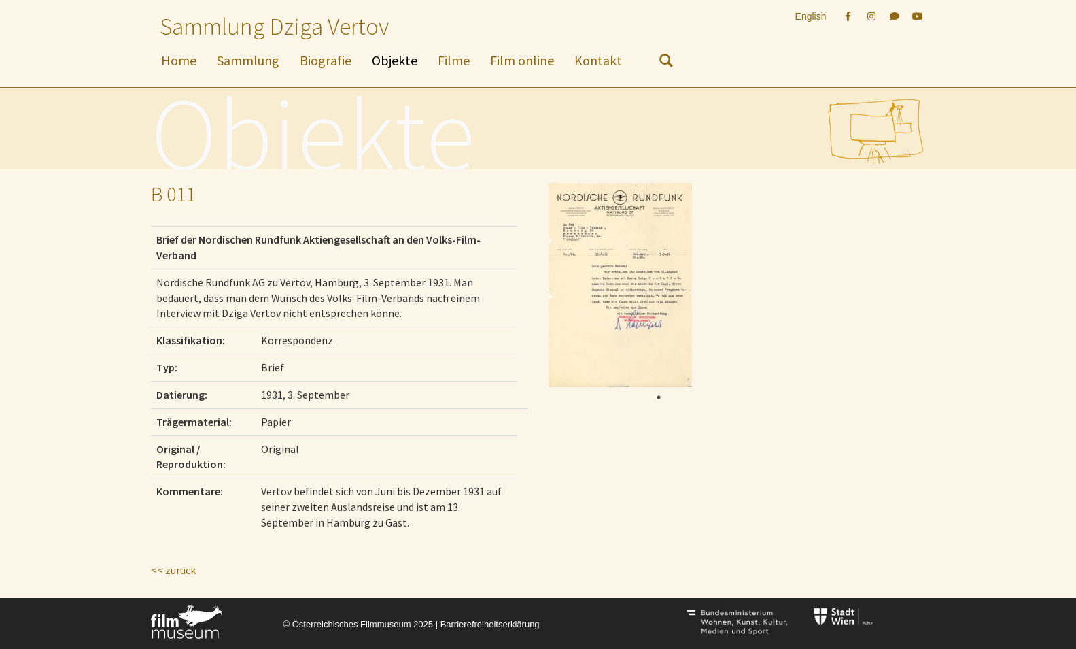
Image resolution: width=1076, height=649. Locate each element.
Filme (454, 60)
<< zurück (173, 570)
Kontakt (598, 60)
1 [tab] (658, 397)
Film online (522, 60)
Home (178, 60)
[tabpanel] (654, 285)
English (811, 16)
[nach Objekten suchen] (666, 63)
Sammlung (248, 60)
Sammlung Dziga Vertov (274, 26)
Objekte (394, 60)
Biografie (325, 60)
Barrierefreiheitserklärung (490, 624)
